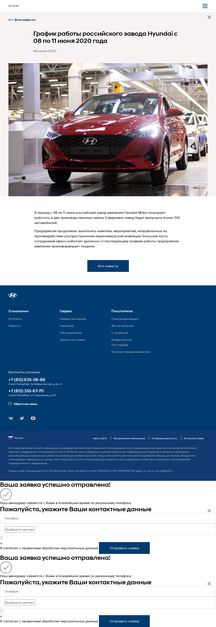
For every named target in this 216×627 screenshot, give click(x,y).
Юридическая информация (129, 438)
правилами (31, 548)
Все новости (21, 20)
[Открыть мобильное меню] (205, 6)
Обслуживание (71, 332)
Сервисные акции (73, 318)
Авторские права (194, 438)
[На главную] (13, 5)
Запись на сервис (73, 339)
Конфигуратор (121, 339)
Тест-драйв (119, 344)
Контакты (15, 318)
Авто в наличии (122, 325)
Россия (15, 438)
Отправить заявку (124, 548)
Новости (14, 325)
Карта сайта (100, 438)
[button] (12, 295)
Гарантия (67, 325)
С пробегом (119, 332)
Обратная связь (22, 404)
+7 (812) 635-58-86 (26, 379)
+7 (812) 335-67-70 (26, 390)
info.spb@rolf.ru (164, 470)
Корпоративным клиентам (130, 351)
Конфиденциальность (164, 438)
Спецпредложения (125, 318)
